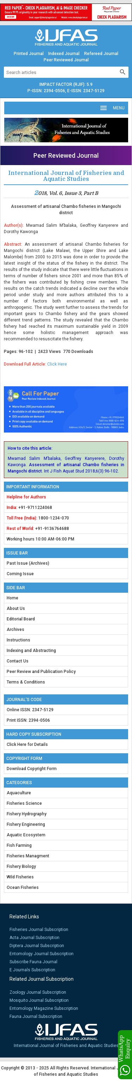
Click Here (57, 364)
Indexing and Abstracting (31, 650)
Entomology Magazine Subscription (44, 1008)
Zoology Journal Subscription (38, 992)
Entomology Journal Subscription (42, 953)
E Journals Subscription (32, 969)
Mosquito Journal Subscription (39, 1000)
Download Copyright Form (32, 768)
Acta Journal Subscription (34, 937)
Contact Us (18, 661)
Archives (15, 629)
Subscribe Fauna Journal (33, 961)
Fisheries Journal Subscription (39, 929)
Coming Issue (20, 573)
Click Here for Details (27, 744)
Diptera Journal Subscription (37, 945)
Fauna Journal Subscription (36, 1016)
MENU (112, 108)
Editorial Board (21, 619)
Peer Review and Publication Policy (41, 671)
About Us (16, 608)
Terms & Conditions (26, 682)
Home (12, 598)
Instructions (18, 640)
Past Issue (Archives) (28, 563)
